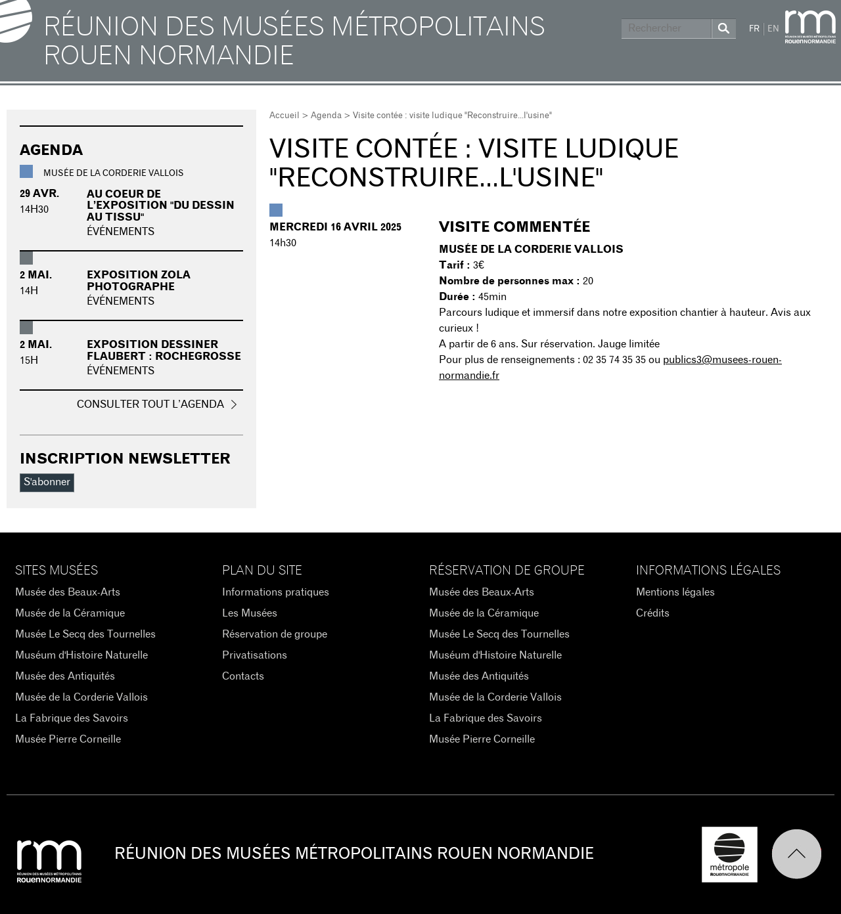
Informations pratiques (275, 592)
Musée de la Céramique (70, 613)
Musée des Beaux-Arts (67, 592)
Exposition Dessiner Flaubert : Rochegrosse (164, 350)
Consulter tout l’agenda (150, 404)
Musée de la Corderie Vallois (81, 697)
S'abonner (47, 482)
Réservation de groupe (274, 634)
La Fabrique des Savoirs (71, 718)
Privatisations (254, 655)
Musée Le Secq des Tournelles (85, 634)
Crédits (653, 613)
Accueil (284, 116)
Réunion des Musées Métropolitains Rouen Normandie (294, 42)
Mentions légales (675, 592)
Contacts (243, 676)
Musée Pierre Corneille (68, 739)
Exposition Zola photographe (139, 281)
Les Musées (249, 613)
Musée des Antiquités (65, 676)
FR (754, 29)
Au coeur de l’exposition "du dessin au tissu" (161, 206)
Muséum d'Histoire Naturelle (81, 655)
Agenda (326, 116)
